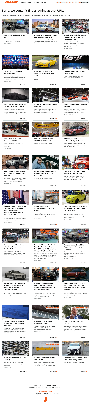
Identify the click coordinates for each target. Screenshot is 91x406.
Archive (42, 385)
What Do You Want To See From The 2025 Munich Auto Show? (15, 105)
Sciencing (49, 393)
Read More (22, 51)
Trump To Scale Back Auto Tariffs (73, 322)
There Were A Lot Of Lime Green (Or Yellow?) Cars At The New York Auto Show (75, 208)
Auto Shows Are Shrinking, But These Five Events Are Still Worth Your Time (75, 37)
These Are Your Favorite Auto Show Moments (74, 72)
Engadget (34, 393)
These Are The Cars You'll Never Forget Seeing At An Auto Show (45, 73)
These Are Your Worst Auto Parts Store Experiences (43, 140)
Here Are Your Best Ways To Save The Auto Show (13, 140)
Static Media (36, 387)
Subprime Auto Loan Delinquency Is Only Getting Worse (44, 208)
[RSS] (76, 2)
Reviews (36, 2)
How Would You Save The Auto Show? (14, 36)
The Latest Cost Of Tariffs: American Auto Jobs (43, 322)
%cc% (26, 19)
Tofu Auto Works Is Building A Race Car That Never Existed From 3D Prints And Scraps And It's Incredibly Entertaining (45, 248)
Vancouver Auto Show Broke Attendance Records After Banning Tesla (14, 247)
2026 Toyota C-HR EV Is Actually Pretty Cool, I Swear (74, 140)
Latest (23, 2)
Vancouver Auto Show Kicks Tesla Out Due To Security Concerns (74, 247)
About (36, 385)
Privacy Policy (52, 385)
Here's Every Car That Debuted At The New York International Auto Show (15, 173)
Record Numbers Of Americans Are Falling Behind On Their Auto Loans (45, 173)
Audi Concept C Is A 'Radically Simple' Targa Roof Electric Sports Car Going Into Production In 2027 (14, 286)
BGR (44, 393)
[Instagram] (73, 2)
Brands (43, 2)
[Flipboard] (63, 2)
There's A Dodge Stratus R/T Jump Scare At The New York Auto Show (14, 323)
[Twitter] (66, 2)
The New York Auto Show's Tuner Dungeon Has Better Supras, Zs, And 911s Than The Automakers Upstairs (44, 286)
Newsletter (83, 2)
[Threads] (70, 2)
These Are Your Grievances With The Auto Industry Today (75, 359)
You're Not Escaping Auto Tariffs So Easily (15, 359)
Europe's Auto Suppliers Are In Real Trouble (44, 359)
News (29, 2)
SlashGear (56, 393)
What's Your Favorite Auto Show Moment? (45, 105)
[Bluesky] (60, 2)
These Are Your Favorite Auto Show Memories (14, 72)
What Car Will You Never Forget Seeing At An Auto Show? (45, 36)
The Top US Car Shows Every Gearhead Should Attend (74, 172)
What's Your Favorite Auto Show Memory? (75, 105)
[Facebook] (57, 2)
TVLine (40, 393)
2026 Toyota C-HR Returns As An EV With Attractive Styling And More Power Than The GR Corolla (74, 286)
